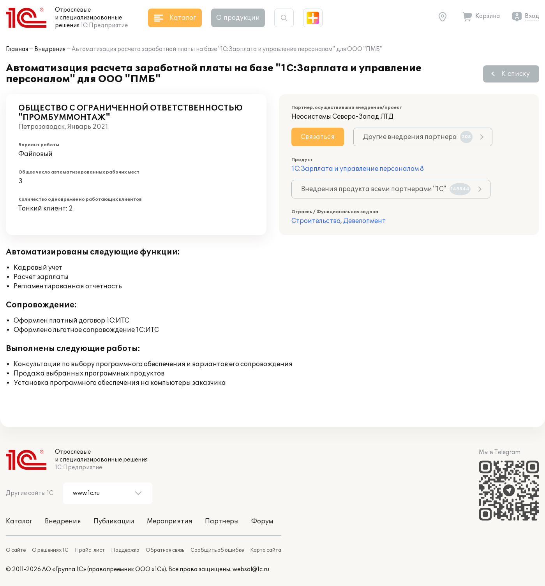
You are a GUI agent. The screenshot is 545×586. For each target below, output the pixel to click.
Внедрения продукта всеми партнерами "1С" (386, 189)
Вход (532, 16)
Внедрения (49, 49)
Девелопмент (364, 221)
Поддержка (125, 550)
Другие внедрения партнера (418, 137)
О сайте (16, 550)
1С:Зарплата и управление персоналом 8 (357, 169)
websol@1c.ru (251, 569)
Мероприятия (169, 521)
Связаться (318, 137)
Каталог (19, 521)
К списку (515, 74)
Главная (17, 49)
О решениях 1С (50, 550)
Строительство (315, 221)
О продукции (238, 18)
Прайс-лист (90, 550)
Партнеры (222, 521)
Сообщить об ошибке (217, 550)
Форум (262, 521)
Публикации (113, 521)
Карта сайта (265, 550)
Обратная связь (165, 550)
